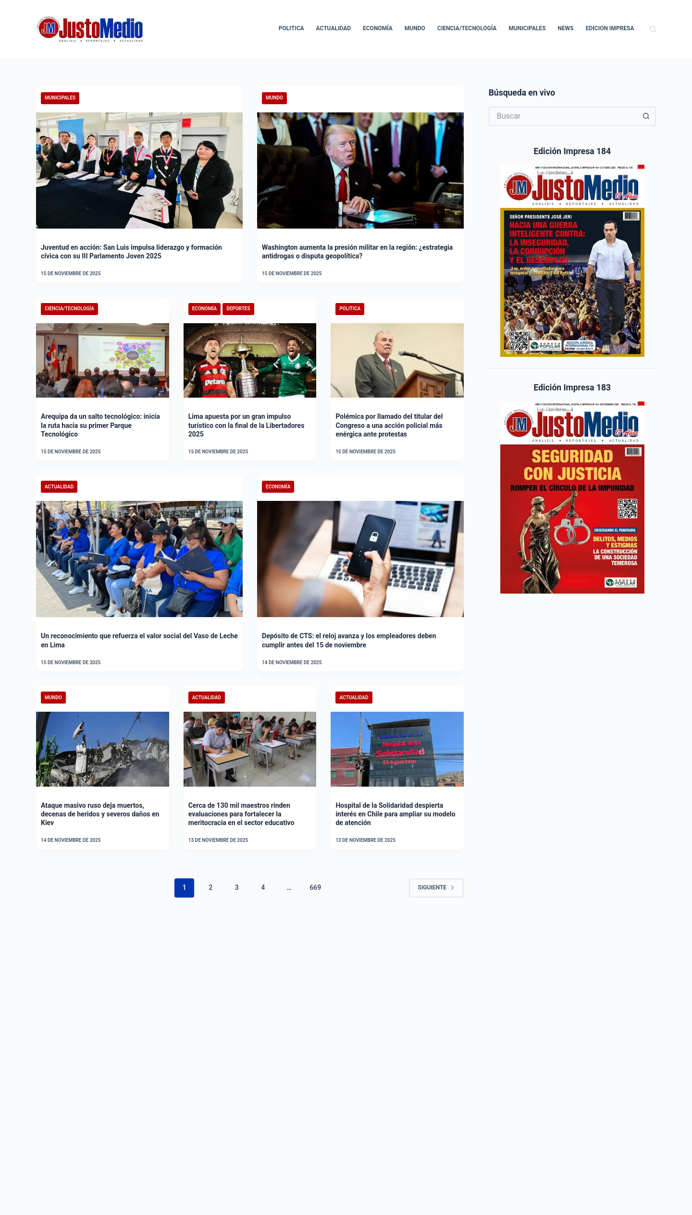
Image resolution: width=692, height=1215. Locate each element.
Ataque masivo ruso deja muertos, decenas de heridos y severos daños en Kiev (100, 814)
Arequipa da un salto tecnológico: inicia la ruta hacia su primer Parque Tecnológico (100, 425)
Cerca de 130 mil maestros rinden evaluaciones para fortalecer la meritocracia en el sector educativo (241, 814)
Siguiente (436, 887)
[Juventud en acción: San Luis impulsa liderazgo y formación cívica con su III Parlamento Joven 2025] (139, 170)
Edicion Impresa (610, 28)
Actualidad (333, 28)
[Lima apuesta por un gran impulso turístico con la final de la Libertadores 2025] (250, 360)
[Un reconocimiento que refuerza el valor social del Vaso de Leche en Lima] (139, 559)
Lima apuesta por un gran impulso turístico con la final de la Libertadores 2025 (246, 425)
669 (315, 887)
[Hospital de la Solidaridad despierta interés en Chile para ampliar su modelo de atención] (397, 749)
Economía (378, 28)
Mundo (415, 28)
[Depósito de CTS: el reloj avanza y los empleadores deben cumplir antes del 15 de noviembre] (360, 559)
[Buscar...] (563, 116)
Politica (291, 28)
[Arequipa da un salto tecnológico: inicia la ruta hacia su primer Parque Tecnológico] (102, 360)
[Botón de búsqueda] (646, 116)
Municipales (526, 28)
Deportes (238, 308)
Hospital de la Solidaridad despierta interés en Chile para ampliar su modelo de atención (395, 814)
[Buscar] (653, 29)
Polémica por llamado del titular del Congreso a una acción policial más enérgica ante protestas (389, 425)
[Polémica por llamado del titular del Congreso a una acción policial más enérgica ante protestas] (397, 360)
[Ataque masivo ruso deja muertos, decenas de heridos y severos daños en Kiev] (102, 749)
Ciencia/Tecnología (467, 28)
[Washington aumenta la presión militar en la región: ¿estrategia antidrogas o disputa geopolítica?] (360, 170)
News (566, 28)
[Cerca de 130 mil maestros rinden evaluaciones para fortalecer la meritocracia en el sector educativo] (250, 749)
